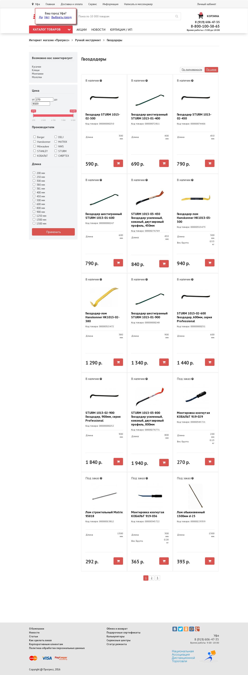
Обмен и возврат (117, 628)
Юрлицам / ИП (121, 29)
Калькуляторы (116, 636)
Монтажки (37, 73)
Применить (53, 232)
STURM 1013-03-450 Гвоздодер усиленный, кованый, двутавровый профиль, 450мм (147, 219)
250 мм (39, 177)
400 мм (39, 192)
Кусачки (36, 66)
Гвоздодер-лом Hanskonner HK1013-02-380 (102, 317)
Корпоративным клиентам (46, 644)
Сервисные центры (119, 640)
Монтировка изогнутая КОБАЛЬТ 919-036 (147, 514)
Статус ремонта (117, 644)
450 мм (39, 196)
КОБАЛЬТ (40, 155)
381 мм (39, 188)
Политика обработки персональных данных (57, 648)
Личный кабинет (206, 4)
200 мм (39, 173)
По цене (211, 69)
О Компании (36, 628)
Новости (98, 29)
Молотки (37, 77)
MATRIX (60, 142)
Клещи (36, 70)
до (55, 99)
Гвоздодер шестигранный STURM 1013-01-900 (149, 315)
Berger (38, 137)
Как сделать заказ (40, 640)
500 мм (39, 200)
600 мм (39, 204)
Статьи (33, 636)
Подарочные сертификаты (123, 632)
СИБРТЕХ (61, 155)
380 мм (39, 184)
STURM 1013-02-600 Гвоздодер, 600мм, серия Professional (194, 317)
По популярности (192, 69)
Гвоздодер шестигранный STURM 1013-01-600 (103, 216)
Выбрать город (61, 17)
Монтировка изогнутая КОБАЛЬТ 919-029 (193, 414)
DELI (59, 137)
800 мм (39, 208)
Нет (47, 17)
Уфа (36, 4)
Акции (82, 29)
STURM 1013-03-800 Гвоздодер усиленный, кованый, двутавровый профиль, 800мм (147, 418)
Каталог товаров (52, 29)
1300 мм (39, 219)
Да (41, 17)
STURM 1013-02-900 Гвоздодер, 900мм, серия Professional (103, 416)
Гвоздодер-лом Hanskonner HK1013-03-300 (194, 218)
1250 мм (39, 215)
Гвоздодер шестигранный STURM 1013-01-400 (149, 116)
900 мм (39, 212)
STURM (60, 151)
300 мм (39, 181)
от (33, 99)
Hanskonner (41, 142)
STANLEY (40, 151)
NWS (59, 146)
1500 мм (39, 223)
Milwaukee (41, 146)
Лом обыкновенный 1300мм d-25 (191, 514)
